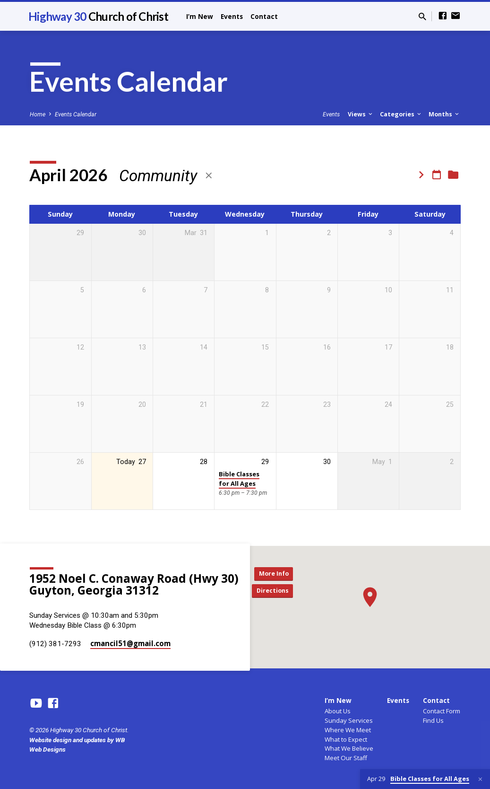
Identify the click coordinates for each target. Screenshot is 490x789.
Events (232, 16)
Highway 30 (98, 16)
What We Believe (349, 748)
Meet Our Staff (346, 758)
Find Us (433, 720)
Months (444, 114)
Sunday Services (349, 720)
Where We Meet (348, 730)
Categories (401, 114)
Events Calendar (75, 114)
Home (37, 114)
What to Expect (346, 739)
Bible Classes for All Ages (239, 478)
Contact (264, 16)
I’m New (199, 16)
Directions (275, 591)
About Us (338, 711)
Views (361, 114)
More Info (275, 572)
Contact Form (441, 711)
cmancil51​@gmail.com (130, 643)
